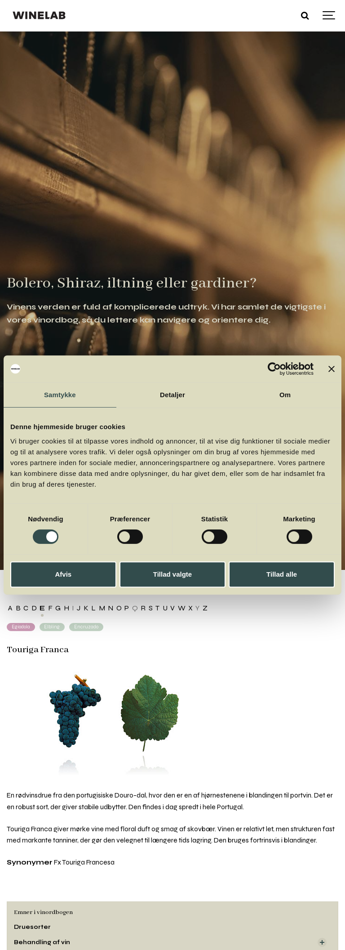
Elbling (52, 627)
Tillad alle (281, 574)
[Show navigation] (329, 15)
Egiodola (21, 627)
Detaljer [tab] (172, 395)
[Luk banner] (331, 369)
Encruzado (86, 627)
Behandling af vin (42, 942)
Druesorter (32, 926)
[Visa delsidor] (322, 942)
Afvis (63, 574)
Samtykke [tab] (60, 395)
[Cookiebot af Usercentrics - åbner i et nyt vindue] (274, 369)
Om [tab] (285, 395)
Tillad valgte (172, 574)
